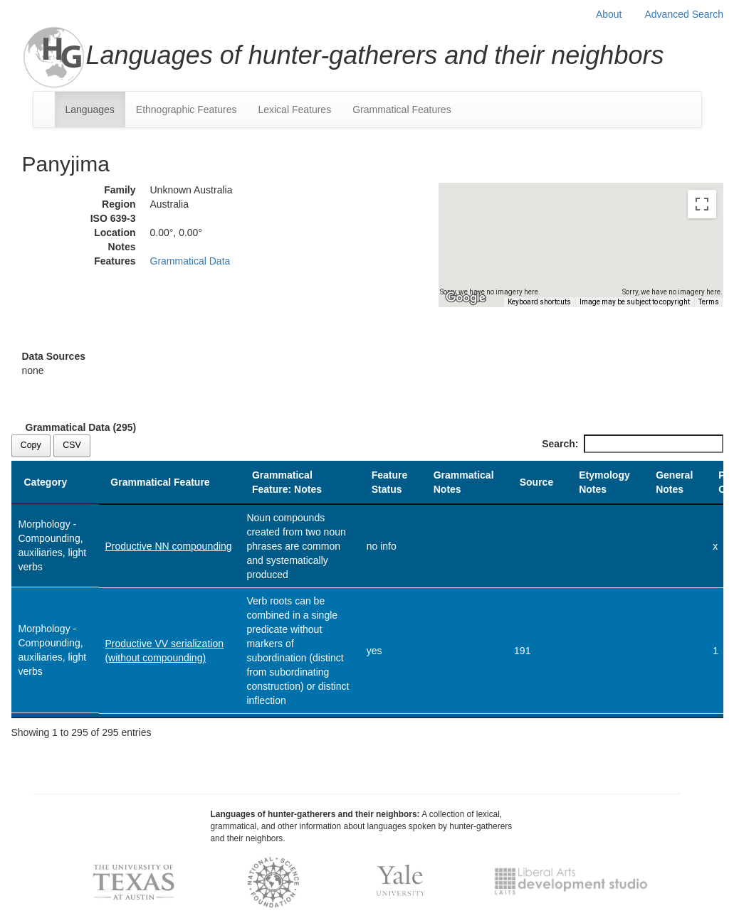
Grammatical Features (401, 109)
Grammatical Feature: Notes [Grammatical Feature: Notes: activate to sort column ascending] (287, 482)
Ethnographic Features (186, 109)
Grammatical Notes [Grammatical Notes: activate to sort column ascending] (464, 482)
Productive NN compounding (168, 546)
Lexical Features (294, 109)
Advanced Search (683, 14)
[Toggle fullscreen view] (702, 204)
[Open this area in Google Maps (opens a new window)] (465, 298)
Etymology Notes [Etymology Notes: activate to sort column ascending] (604, 482)
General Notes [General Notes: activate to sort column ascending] (674, 482)
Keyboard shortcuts (539, 302)
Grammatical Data (190, 261)
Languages (90, 109)
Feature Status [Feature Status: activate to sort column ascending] (390, 482)
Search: (632, 443)
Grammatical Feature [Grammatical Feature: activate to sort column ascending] (159, 482)
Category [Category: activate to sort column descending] (46, 482)
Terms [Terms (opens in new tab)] (708, 302)
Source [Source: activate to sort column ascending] (536, 482)
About (609, 14)
